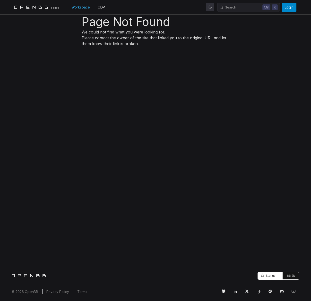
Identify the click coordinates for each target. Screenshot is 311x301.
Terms (82, 292)
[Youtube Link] (295, 293)
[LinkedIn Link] (237, 293)
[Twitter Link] (249, 293)
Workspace (80, 7)
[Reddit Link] (272, 293)
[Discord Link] (284, 293)
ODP (101, 7)
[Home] (29, 275)
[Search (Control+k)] (248, 7)
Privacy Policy (57, 292)
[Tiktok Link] (260, 293)
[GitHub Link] (225, 293)
